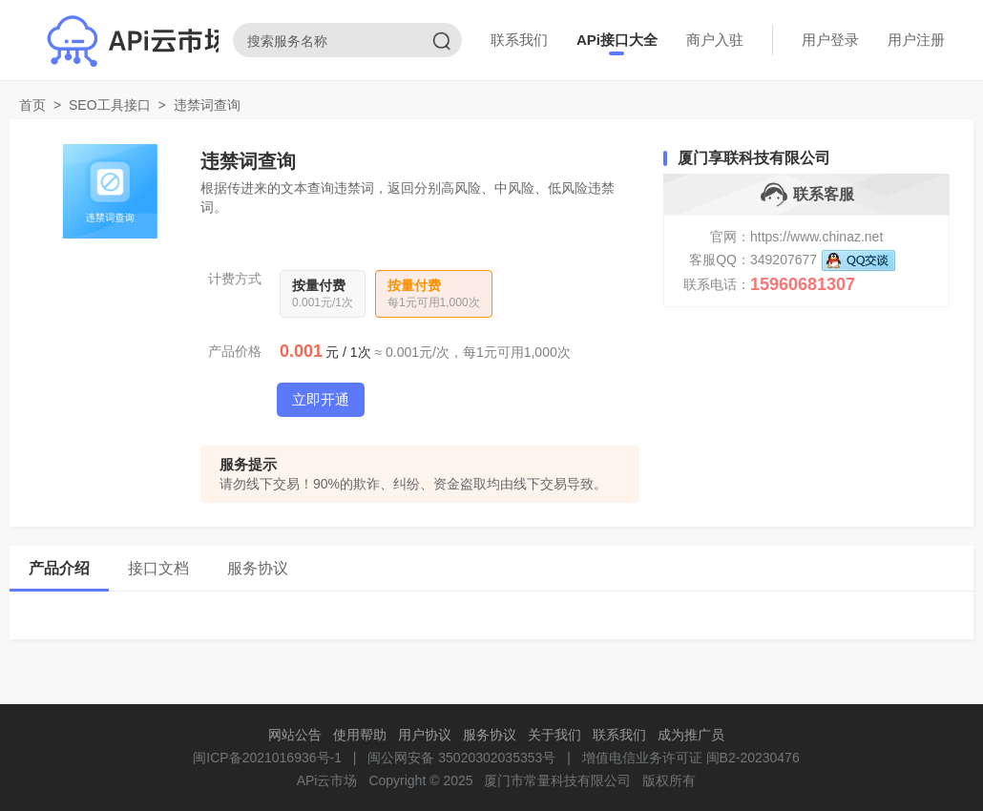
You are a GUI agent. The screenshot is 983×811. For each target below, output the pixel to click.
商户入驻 (714, 39)
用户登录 (830, 39)
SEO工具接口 (110, 105)
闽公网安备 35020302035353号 (461, 757)
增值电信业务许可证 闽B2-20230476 (691, 757)
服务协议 (257, 568)
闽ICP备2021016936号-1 (267, 757)
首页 (32, 105)
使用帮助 (360, 734)
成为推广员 (691, 734)
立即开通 (320, 399)
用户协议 (424, 734)
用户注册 (916, 39)
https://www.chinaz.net (816, 236)
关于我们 (554, 734)
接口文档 (158, 568)
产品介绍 (59, 568)
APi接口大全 (617, 39)
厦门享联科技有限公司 (754, 158)
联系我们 (519, 39)
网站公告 (295, 734)
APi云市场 (327, 780)
